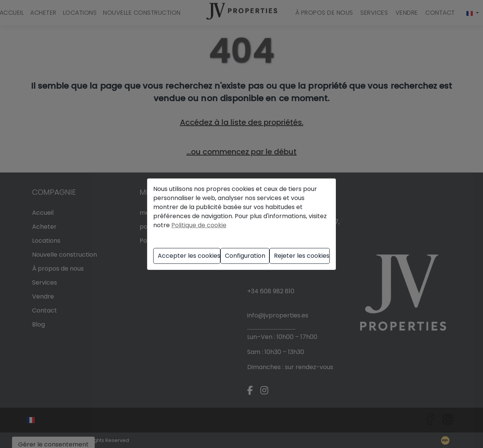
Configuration (245, 255)
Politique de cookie (198, 225)
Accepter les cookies (189, 255)
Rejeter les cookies (301, 255)
